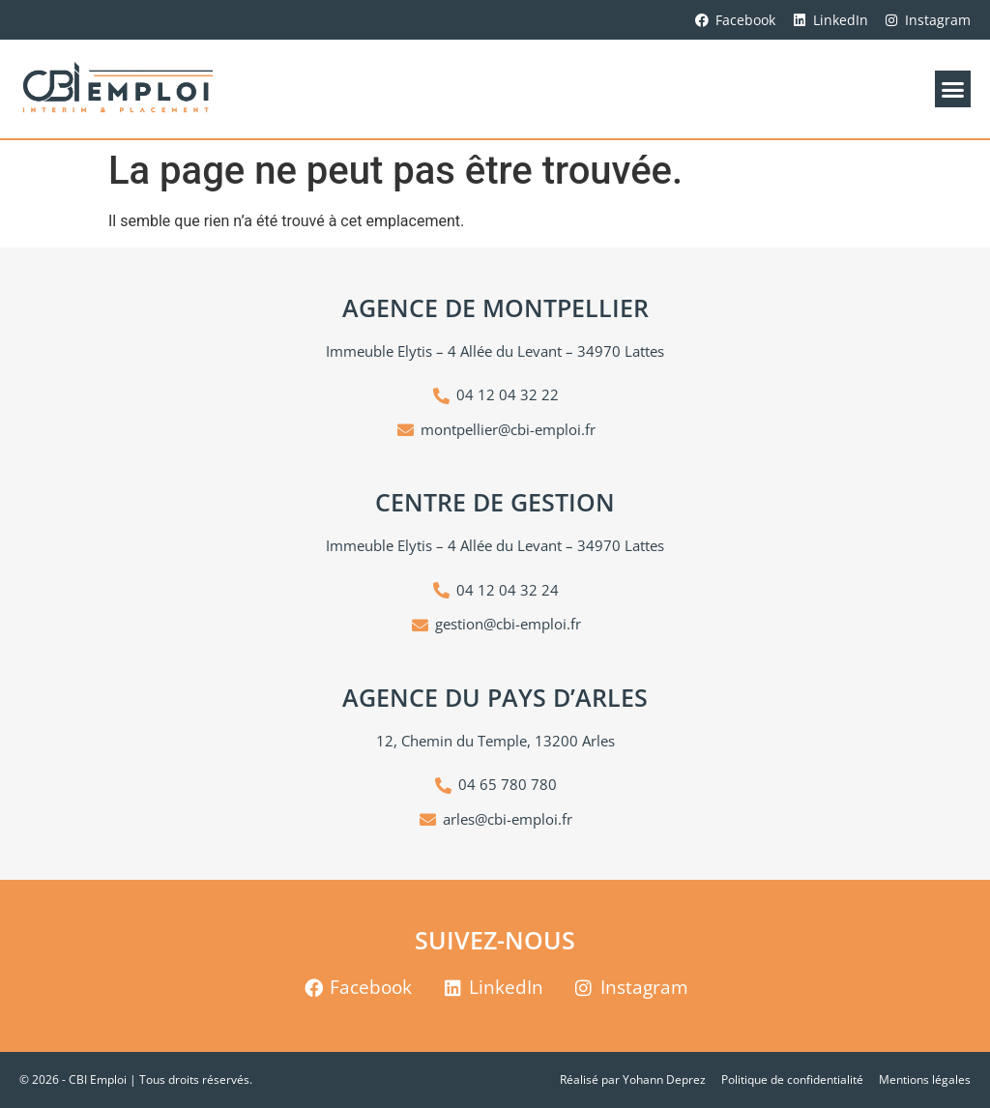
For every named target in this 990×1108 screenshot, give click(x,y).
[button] (953, 89)
